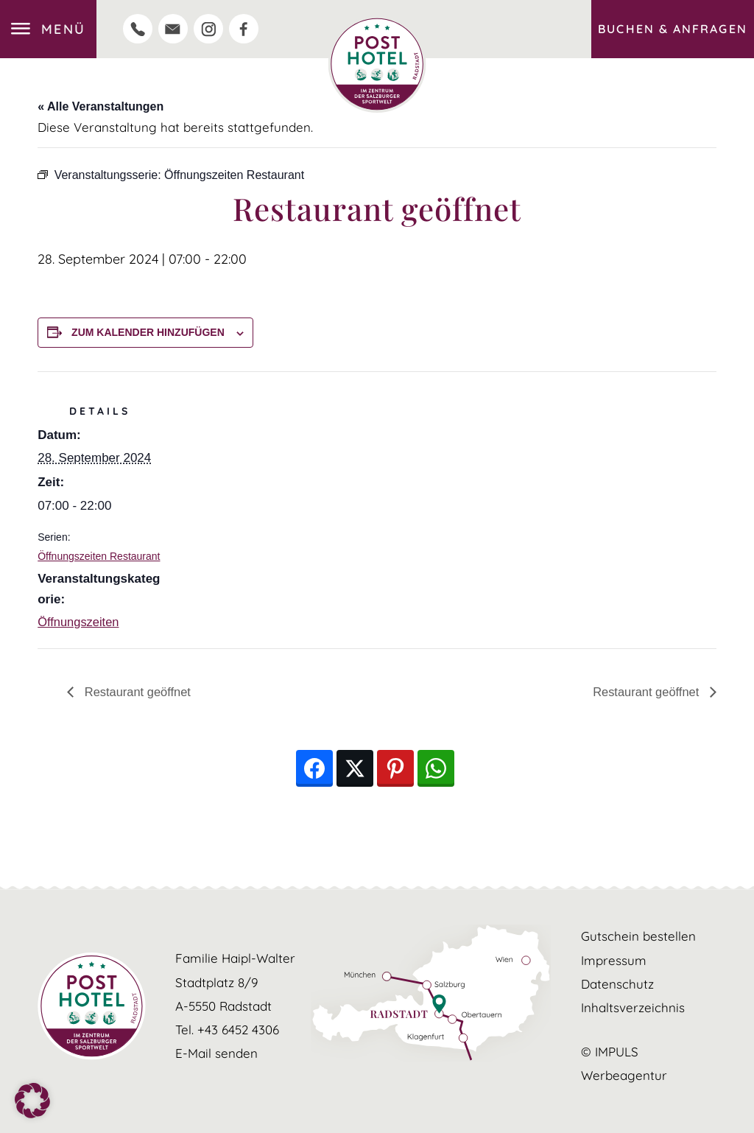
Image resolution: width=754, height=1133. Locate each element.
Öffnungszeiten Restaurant (99, 556)
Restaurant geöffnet (137, 691)
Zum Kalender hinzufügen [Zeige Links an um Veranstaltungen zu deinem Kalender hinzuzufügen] (148, 332)
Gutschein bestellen (638, 936)
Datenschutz (617, 984)
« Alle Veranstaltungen (100, 106)
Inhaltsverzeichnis (633, 1007)
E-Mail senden (216, 1053)
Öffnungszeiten (79, 622)
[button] (32, 1100)
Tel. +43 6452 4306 (227, 1029)
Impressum (613, 960)
